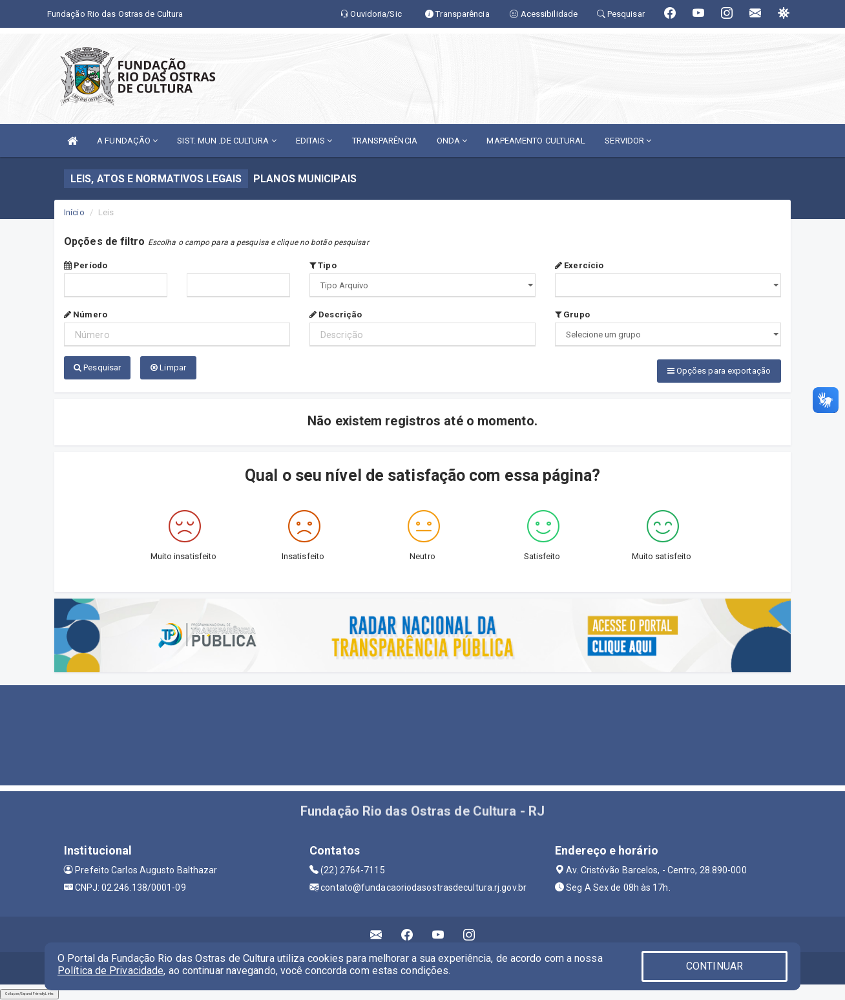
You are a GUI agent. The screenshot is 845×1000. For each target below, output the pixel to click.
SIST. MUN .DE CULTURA (226, 140)
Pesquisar (97, 367)
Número (85, 314)
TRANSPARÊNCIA (384, 140)
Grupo (572, 314)
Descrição (335, 314)
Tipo (323, 265)
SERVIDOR (628, 140)
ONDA (452, 140)
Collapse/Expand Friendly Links (29, 993)
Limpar (168, 367)
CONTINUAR (714, 966)
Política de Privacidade (110, 970)
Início (74, 212)
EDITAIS (314, 140)
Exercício (579, 265)
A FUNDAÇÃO (127, 140)
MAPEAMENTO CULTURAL (535, 140)
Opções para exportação (719, 371)
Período (85, 265)
